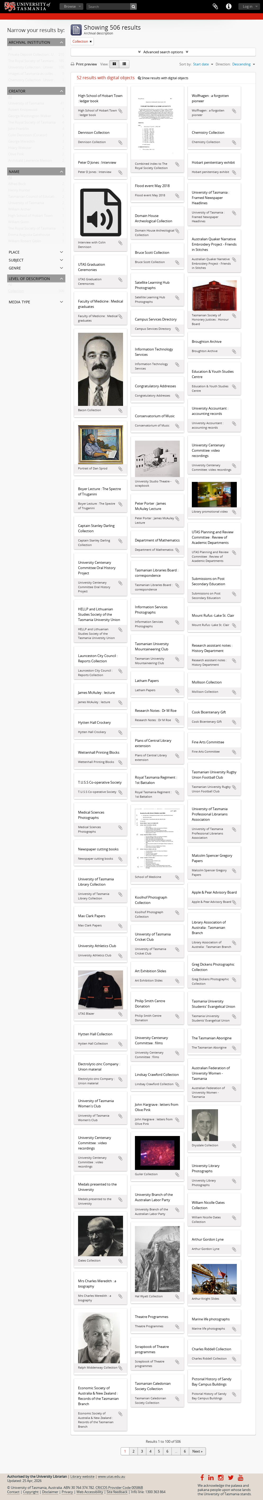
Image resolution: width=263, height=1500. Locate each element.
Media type (19, 301)
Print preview (84, 64)
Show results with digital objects (163, 78)
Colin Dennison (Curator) (27, 136)
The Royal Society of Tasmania (32, 123)
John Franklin (18, 129)
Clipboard (215, 6)
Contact (13, 1491)
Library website (82, 1476)
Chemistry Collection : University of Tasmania (43, 81)
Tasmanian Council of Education (33, 197)
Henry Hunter (19, 191)
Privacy (67, 1491)
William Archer (19, 210)
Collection (16, 292)
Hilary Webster (19, 149)
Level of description (29, 278)
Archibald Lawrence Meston (30, 161)
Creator (17, 90)
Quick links (228, 6)
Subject (16, 259)
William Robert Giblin (24, 242)
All (10, 49)
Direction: (223, 64)
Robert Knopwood (22, 110)
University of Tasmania (26, 104)
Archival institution (29, 41)
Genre (15, 267)
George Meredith (21, 142)
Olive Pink (16, 155)
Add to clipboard (120, 111)
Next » (197, 1451)
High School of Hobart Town (30, 216)
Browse (70, 6)
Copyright (31, 1491)
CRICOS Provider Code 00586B (119, 1487)
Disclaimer (50, 1491)
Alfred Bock (17, 185)
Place (14, 251)
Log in (247, 6)
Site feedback (117, 1491)
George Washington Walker (29, 117)
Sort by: (185, 64)
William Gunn (18, 223)
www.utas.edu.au (111, 1476)
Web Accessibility (89, 1491)
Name (14, 171)
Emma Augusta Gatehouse (29, 235)
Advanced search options (163, 52)
